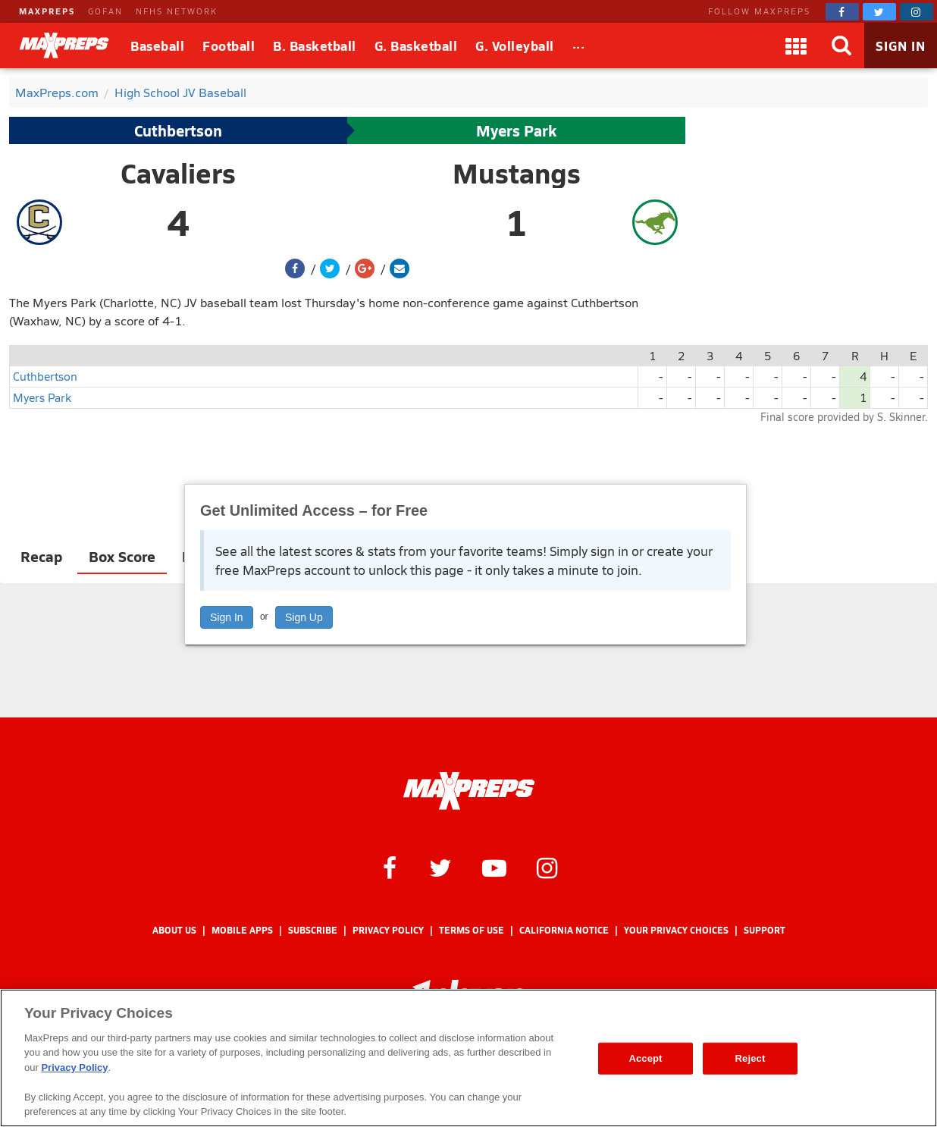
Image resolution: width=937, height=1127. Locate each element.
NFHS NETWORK (177, 11)
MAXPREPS (47, 11)
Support (764, 930)
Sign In (226, 617)
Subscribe (312, 930)
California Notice (564, 930)
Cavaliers (178, 173)
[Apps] (796, 45)
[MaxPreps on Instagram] (916, 11)
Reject (750, 1058)
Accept (645, 1058)
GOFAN (105, 11)
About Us (174, 930)
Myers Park (516, 130)
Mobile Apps (242, 930)
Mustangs (517, 173)
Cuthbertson (178, 130)
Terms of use (471, 930)
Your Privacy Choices (676, 930)
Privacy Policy (388, 930)
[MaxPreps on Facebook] (842, 11)
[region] (468, 1058)
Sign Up (304, 617)
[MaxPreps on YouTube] (494, 867)
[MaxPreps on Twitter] (879, 11)
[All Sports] (578, 45)
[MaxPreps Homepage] (469, 791)
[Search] (841, 45)
